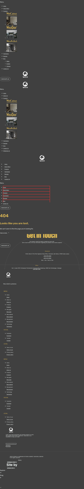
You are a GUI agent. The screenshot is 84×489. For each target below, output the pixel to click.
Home (4, 6)
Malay (8, 61)
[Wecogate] (9, 312)
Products (5, 11)
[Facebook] (9, 335)
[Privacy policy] (10, 354)
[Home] (8, 297)
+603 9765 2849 (47, 256)
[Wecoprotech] (10, 321)
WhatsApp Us (6, 151)
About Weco (6, 8)
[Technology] (9, 326)
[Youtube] (8, 340)
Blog (4, 58)
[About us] (9, 302)
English (8, 63)
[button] (8, 2)
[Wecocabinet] (10, 316)
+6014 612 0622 (47, 258)
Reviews (5, 56)
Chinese (8, 66)
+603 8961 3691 (37, 269)
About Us (5, 95)
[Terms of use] (10, 349)
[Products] (9, 307)
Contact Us (6, 68)
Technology (6, 53)
